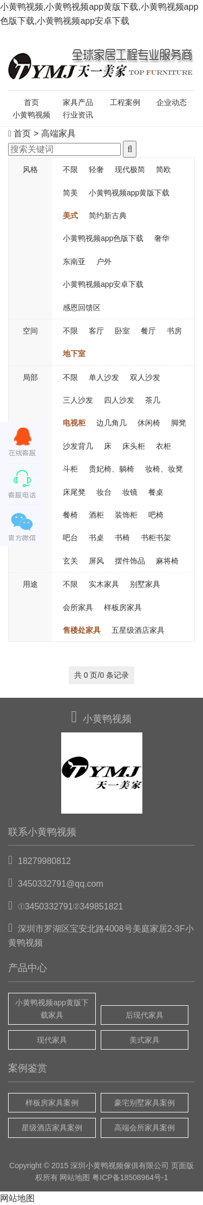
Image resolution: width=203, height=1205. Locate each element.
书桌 (96, 537)
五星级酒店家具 (138, 630)
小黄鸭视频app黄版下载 (129, 192)
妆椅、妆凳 (164, 468)
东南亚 (74, 261)
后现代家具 (144, 1015)
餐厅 (148, 330)
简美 (70, 192)
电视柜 (74, 422)
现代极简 (130, 169)
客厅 (96, 330)
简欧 (163, 169)
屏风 (96, 560)
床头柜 (133, 446)
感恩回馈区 (82, 307)
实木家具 (104, 584)
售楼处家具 (82, 630)
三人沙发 (78, 400)
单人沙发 (104, 377)
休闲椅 (148, 422)
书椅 (122, 537)
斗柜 (70, 468)
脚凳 (178, 422)
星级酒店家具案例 (52, 1127)
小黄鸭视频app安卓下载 (103, 284)
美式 (70, 215)
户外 (104, 261)
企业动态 (171, 102)
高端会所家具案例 (144, 1127)
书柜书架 (156, 537)
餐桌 (155, 492)
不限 (70, 169)
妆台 (104, 492)
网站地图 (75, 1177)
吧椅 (155, 514)
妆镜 (129, 492)
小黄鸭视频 (31, 114)
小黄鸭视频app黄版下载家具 (51, 1008)
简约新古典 (108, 215)
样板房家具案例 (51, 1102)
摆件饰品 (130, 560)
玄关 (70, 560)
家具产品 (78, 102)
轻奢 (96, 169)
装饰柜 (126, 514)
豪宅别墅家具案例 (144, 1102)
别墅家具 (145, 584)
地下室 (74, 353)
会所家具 (78, 607)
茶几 (152, 400)
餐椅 (70, 514)
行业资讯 (78, 114)
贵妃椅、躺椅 (111, 468)
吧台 (70, 537)
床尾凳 (74, 492)
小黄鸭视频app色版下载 (103, 238)
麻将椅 (167, 560)
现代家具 (52, 1040)
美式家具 (144, 1040)
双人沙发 (145, 377)
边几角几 (111, 422)
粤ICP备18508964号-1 (130, 1177)
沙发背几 (78, 446)
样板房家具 (123, 607)
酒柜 (96, 514)
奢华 (161, 238)
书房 (174, 330)
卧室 (122, 330)
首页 (31, 102)
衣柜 (163, 446)
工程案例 (125, 102)
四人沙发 (119, 400)
